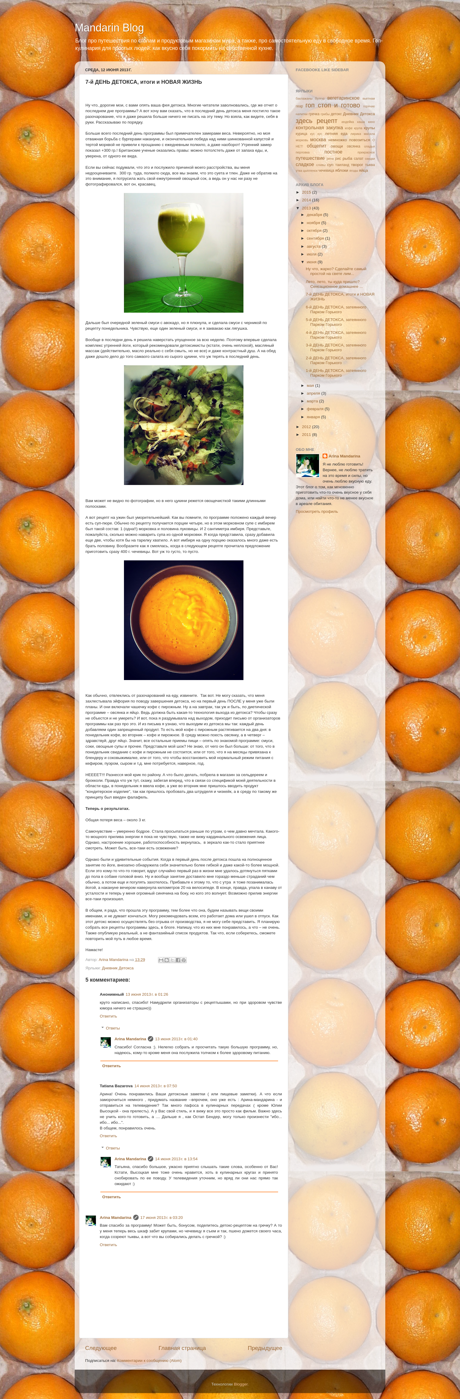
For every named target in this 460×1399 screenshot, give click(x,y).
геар (299, 106)
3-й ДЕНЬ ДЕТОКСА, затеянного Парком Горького (336, 347)
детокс (336, 114)
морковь (302, 140)
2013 (307, 208)
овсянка (353, 146)
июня (312, 262)
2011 (307, 434)
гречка (314, 114)
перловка (303, 152)
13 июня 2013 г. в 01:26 (147, 994)
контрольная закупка (319, 127)
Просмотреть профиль (317, 511)
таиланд (342, 165)
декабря (315, 214)
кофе (349, 128)
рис (338, 158)
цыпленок (310, 170)
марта (313, 401)
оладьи (369, 146)
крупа (358, 128)
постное (333, 151)
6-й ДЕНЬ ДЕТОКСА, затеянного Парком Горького (336, 309)
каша (361, 122)
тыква (370, 165)
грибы (325, 114)
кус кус (316, 134)
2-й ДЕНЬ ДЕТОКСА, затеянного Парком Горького (336, 360)
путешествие (310, 158)
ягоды (353, 170)
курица (301, 134)
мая (311, 385)
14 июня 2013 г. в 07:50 (155, 1086)
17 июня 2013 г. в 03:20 (161, 1217)
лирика (355, 134)
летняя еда (336, 133)
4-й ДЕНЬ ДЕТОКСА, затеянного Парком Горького (336, 335)
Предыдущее (265, 1348)
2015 (307, 192)
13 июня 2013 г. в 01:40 (176, 1039)
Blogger (241, 1384)
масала (369, 134)
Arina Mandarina (130, 1039)
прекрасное (366, 152)
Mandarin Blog (109, 28)
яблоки (341, 170)
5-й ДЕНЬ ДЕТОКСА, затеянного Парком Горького (336, 322)
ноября (314, 223)
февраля (316, 409)
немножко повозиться (349, 140)
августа (314, 246)
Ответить (108, 1016)
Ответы (113, 1028)
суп (330, 164)
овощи (337, 146)
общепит (316, 145)
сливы (320, 165)
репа (330, 158)
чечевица (326, 170)
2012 (307, 427)
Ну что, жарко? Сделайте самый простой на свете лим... (336, 271)
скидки (370, 158)
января (314, 417)
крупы (369, 128)
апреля (314, 393)
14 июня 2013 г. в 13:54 (176, 1159)
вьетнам (369, 98)
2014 (307, 200)
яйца (363, 170)
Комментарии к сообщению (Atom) (149, 1360)
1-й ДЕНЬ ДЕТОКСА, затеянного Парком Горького (336, 373)
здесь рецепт (317, 120)
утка (299, 170)
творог (357, 164)
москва (318, 139)
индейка (348, 122)
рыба (347, 158)
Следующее (101, 1348)
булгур (320, 98)
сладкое (305, 164)
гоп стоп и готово (332, 105)
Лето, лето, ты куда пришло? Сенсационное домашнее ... (334, 284)
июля (312, 254)
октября (315, 230)
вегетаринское (343, 98)
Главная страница (182, 1348)
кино (371, 122)
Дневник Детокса (118, 968)
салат (359, 158)
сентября (316, 238)
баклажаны (304, 98)
